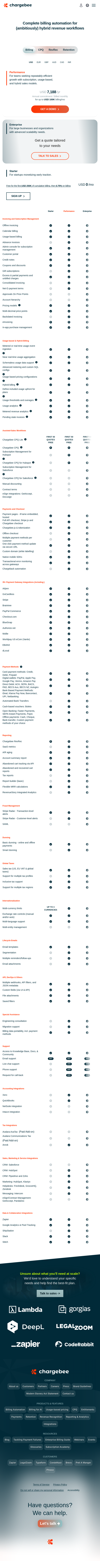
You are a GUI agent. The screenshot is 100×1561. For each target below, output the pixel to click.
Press (66, 1386)
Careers (55, 1386)
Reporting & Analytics (77, 1416)
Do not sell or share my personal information (42, 1490)
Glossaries (36, 1446)
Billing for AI (35, 1409)
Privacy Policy (60, 1484)
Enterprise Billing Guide (57, 1439)
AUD (54, 62)
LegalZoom (26, 1462)
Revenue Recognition (51, 1416)
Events (91, 1439)
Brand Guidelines (82, 1386)
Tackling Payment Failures (27, 1439)
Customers (28, 1386)
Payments (16, 1416)
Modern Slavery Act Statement (42, 1393)
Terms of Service (41, 1484)
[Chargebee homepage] (20, 5)
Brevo (69, 1462)
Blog (7, 1439)
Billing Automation (15, 1409)
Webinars (79, 1439)
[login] (81, 5)
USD (31, 62)
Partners (42, 1386)
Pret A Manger (83, 1462)
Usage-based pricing (57, 1409)
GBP (46, 62)
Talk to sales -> (50, 1293)
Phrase (50, 1469)
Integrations (50, 1424)
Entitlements (87, 1409)
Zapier (12, 1462)
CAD (62, 62)
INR (69, 62)
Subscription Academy (58, 1446)
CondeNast (56, 1462)
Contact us (68, 1393)
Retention (31, 1416)
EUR (39, 62)
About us (13, 1386)
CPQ (74, 1409)
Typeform (41, 1462)
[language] (87, 5)
